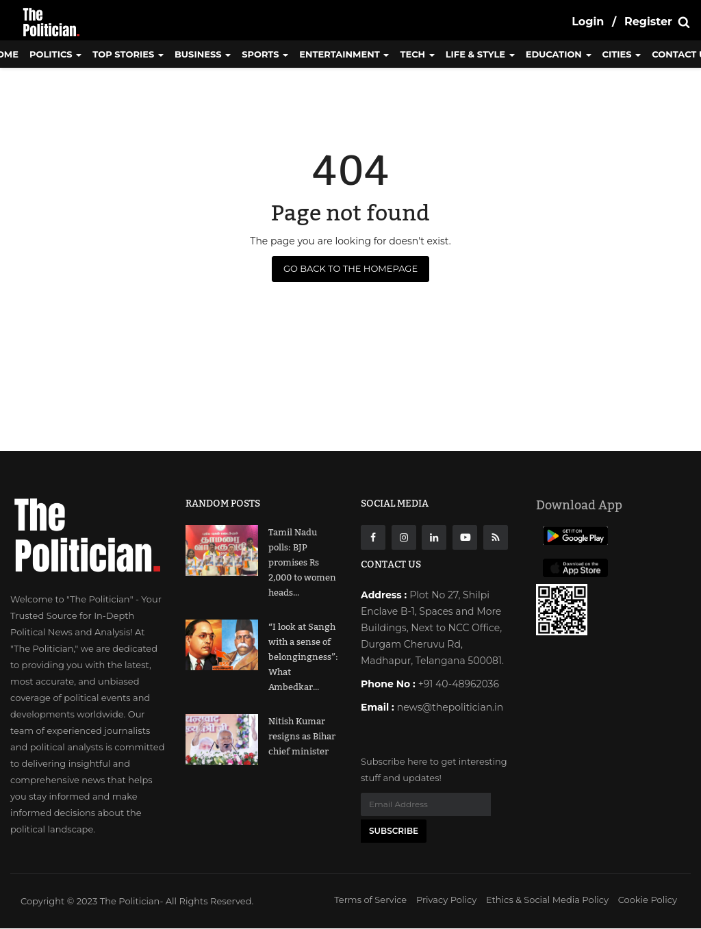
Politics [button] (55, 54)
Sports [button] (265, 54)
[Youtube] (465, 537)
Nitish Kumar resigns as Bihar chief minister (301, 736)
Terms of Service (370, 900)
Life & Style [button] (480, 54)
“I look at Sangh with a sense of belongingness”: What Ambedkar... (303, 657)
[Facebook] (373, 537)
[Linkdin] (434, 537)
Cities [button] (621, 54)
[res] (495, 537)
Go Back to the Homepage (350, 268)
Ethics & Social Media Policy (547, 900)
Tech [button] (417, 54)
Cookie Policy (647, 900)
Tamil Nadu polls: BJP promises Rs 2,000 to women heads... (302, 562)
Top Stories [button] (128, 54)
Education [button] (558, 54)
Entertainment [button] (344, 54)
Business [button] (203, 54)
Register (648, 21)
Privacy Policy (446, 900)
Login (588, 21)
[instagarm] (404, 537)
